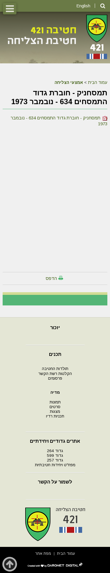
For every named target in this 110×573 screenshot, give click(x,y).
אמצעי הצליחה (69, 82)
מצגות (55, 411)
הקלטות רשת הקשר (55, 373)
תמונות (55, 402)
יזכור (55, 327)
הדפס (51, 278)
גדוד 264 (55, 451)
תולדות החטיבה (55, 368)
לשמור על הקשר (55, 481)
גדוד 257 (55, 460)
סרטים (55, 407)
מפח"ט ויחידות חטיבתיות (55, 465)
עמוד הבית (97, 82)
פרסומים (55, 378)
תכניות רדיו (55, 416)
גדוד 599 (55, 455)
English (83, 5)
